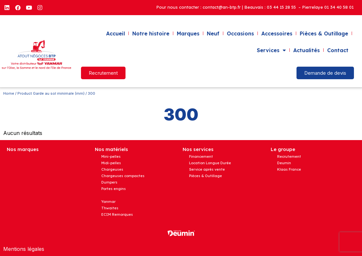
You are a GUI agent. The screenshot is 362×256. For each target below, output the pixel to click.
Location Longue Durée (210, 163)
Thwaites (109, 208)
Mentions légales (23, 249)
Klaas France (289, 169)
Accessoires (276, 33)
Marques (188, 33)
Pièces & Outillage (324, 33)
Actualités (306, 50)
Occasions (240, 33)
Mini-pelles (111, 156)
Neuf (213, 33)
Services (271, 50)
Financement (201, 156)
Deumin (284, 163)
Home (8, 93)
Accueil (115, 33)
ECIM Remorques (117, 214)
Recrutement (289, 156)
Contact (337, 50)
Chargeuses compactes (123, 176)
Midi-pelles (111, 163)
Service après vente (207, 169)
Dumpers (109, 182)
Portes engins (113, 188)
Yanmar (108, 201)
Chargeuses (112, 169)
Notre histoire (150, 33)
